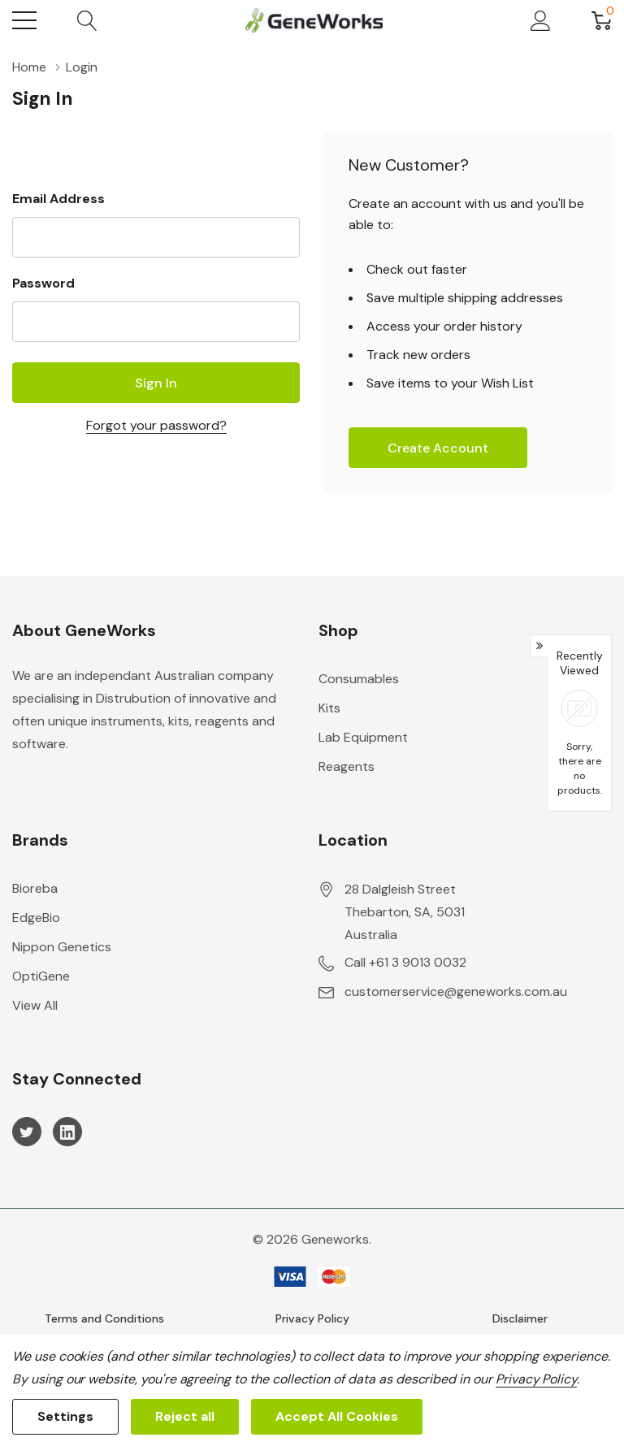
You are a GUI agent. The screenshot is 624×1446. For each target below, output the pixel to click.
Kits (329, 708)
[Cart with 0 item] (602, 20)
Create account (438, 448)
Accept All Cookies (336, 1416)
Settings (65, 1416)
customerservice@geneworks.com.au (455, 991)
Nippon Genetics (61, 946)
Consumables (358, 678)
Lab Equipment (363, 737)
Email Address (58, 198)
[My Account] (541, 20)
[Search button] (87, 20)
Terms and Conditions (104, 1318)
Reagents (346, 766)
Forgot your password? (156, 425)
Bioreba (35, 888)
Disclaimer (520, 1318)
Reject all (184, 1416)
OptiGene (41, 976)
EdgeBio (36, 917)
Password (43, 283)
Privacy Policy (312, 1318)
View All (35, 1005)
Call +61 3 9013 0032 (405, 962)
